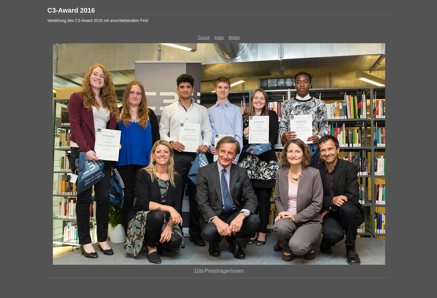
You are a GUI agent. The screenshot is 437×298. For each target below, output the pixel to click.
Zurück (204, 37)
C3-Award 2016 (71, 10)
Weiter (234, 37)
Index (219, 37)
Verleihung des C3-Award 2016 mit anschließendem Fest (98, 20)
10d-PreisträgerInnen (219, 271)
